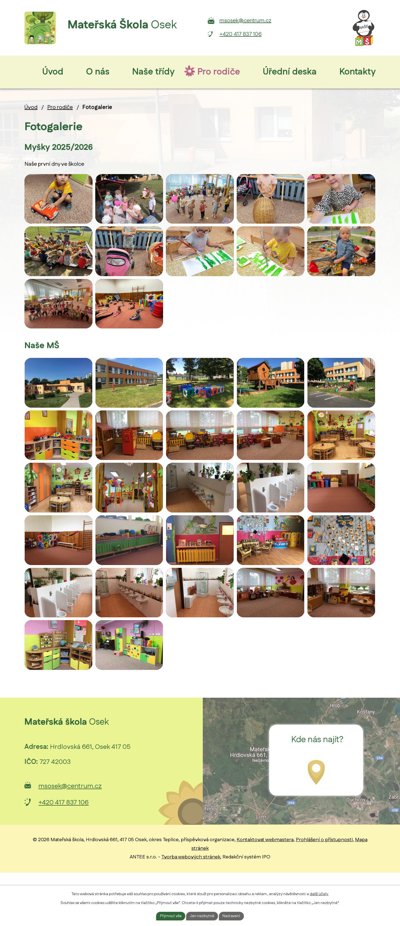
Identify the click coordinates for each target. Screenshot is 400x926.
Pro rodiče (60, 107)
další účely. (319, 894)
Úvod (31, 107)
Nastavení (232, 915)
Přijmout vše (170, 915)
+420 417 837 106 (270, 34)
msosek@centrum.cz (275, 20)
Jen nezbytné (202, 915)
